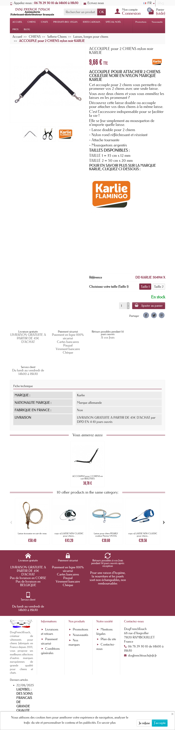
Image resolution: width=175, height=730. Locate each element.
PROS (15, 29)
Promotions (140, 21)
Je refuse (144, 723)
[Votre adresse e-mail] (79, 703)
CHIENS (31, 21)
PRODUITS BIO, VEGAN (65, 21)
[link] (146, 315)
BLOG (27, 29)
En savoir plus (106, 722)
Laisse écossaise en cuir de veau (32, 512)
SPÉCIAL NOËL (113, 21)
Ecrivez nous (94, 3)
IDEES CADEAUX (91, 21)
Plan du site (108, 593)
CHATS (44, 21)
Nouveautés (157, 21)
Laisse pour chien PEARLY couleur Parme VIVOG (106, 513)
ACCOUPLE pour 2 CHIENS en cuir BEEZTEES (87, 455)
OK (101, 12)
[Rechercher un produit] (80, 12)
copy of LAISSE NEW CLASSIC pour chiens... (69, 513)
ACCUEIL (17, 21)
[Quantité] (123, 305)
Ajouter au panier (149, 305)
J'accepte (160, 723)
